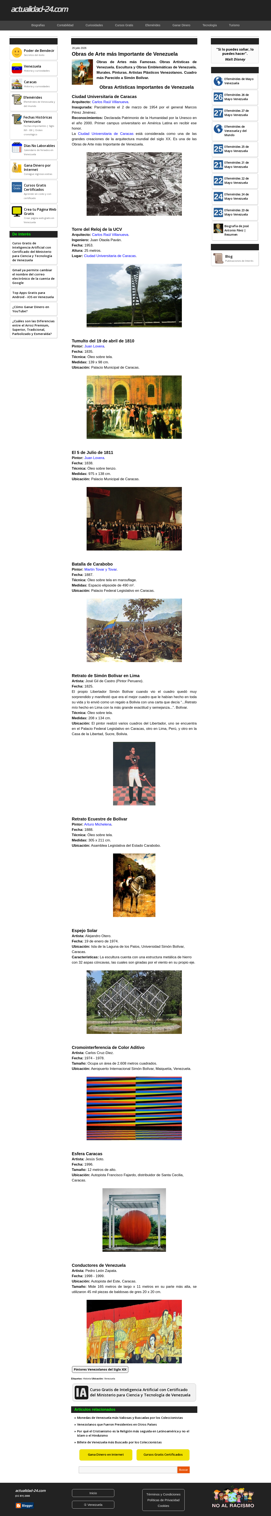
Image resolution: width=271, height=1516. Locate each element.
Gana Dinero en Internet (106, 1454)
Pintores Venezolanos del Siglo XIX (100, 1369)
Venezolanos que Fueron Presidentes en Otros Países (117, 1424)
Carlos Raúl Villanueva (110, 102)
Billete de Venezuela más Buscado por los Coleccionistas (119, 1442)
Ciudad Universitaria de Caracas (105, 134)
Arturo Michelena (98, 824)
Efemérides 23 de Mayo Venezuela (236, 212)
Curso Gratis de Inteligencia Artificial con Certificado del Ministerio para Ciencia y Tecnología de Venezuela (32, 251)
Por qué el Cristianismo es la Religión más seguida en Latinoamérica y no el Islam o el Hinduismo (133, 1433)
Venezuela (109, 1378)
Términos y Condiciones (164, 1494)
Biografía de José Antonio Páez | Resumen (236, 230)
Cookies (163, 1506)
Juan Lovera (94, 346)
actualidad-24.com (39, 9)
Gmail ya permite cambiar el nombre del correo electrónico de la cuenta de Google (33, 276)
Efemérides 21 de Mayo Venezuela (236, 164)
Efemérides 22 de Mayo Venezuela (236, 180)
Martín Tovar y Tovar (100, 569)
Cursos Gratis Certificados (163, 1454)
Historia (87, 1378)
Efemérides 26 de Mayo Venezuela (236, 97)
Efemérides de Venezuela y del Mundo (235, 130)
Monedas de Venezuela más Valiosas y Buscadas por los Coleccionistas (130, 1417)
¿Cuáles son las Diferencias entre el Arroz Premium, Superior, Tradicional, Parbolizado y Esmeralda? (33, 327)
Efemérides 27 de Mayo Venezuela (236, 113)
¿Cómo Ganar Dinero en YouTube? (30, 309)
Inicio (93, 1493)
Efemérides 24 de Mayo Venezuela (236, 196)
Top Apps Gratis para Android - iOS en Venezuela (33, 294)
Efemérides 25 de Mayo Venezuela (236, 149)
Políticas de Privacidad (163, 1500)
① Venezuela (93, 1504)
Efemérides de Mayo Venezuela (239, 81)
